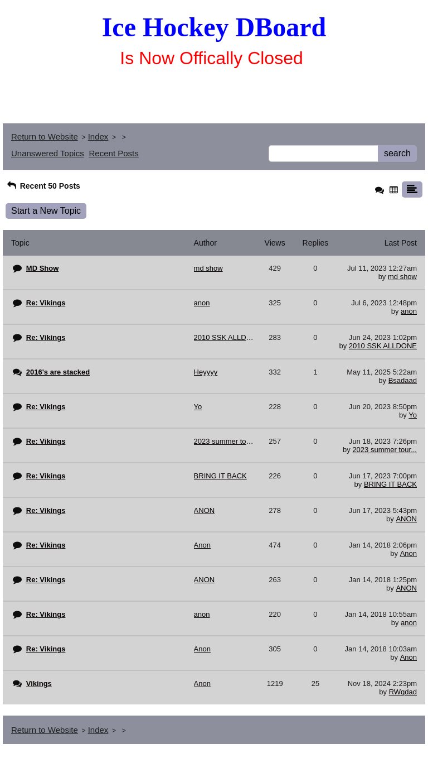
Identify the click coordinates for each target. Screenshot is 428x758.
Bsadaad (402, 380)
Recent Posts (114, 153)
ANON (406, 519)
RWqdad (403, 692)
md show (402, 276)
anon (409, 311)
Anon (408, 553)
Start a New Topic (46, 210)
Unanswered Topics (47, 153)
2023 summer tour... (384, 449)
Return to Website (44, 136)
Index (98, 136)
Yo (412, 415)
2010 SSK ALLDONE (383, 346)
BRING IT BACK (390, 484)
